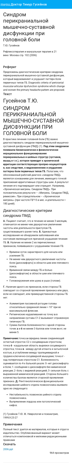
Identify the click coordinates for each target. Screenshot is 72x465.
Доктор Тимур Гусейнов (29, 4)
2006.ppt (8, 449)
